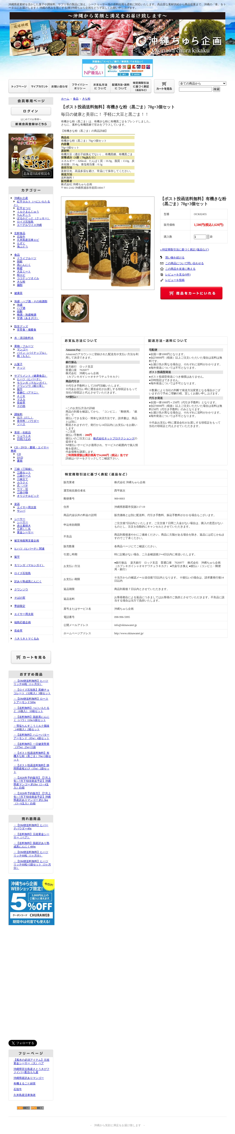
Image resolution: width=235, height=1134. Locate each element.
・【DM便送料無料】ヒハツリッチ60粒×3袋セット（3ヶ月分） (32, 865)
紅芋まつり (24, 208)
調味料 (18, 414)
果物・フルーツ (24, 346)
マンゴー (22, 349)
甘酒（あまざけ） (28, 318)
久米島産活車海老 (25, 1095)
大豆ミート (24, 271)
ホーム (65, 98)
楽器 (17, 504)
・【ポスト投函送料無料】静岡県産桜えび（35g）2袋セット (31, 769)
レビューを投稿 (175, 280)
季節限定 (19, 606)
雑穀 (19, 261)
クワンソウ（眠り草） (31, 385)
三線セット (24, 472)
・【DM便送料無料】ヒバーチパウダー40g (31, 827)
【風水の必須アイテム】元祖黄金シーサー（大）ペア (31, 1061)
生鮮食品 (19, 233)
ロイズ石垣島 (25, 221)
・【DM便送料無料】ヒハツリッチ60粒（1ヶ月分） (31, 682)
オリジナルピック (28, 495)
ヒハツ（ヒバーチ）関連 (29, 548)
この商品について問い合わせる (184, 263)
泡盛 (19, 304)
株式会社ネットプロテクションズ (113, 438)
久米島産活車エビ (28, 239)
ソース (21, 424)
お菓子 (18, 364)
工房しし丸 (24, 529)
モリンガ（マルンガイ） (32, 382)
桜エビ (21, 275)
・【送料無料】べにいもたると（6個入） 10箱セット (31, 709)
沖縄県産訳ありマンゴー (29, 1078)
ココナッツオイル (28, 278)
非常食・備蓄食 (26, 329)
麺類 (19, 285)
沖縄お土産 (21, 198)
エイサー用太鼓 (26, 507)
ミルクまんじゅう (28, 211)
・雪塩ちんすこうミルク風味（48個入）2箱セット (31, 727)
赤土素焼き (24, 525)
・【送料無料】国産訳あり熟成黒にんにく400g (31, 845)
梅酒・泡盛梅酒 (26, 314)
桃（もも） (24, 356)
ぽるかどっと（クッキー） (33, 218)
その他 (21, 406)
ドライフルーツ (26, 258)
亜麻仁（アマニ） (28, 392)
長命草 (21, 402)
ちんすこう (24, 214)
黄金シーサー (25, 532)
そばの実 (19, 597)
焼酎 (19, 311)
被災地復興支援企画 (26, 540)
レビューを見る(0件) (177, 274)
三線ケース (24, 475)
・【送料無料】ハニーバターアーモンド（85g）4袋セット (31, 736)
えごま (21, 396)
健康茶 (18, 293)
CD (19, 454)
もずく (21, 243)
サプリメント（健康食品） (30, 375)
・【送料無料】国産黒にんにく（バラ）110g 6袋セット (31, 718)
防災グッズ (21, 326)
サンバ (21, 510)
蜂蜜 (19, 268)
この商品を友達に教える (180, 268)
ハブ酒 (21, 308)
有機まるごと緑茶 (25, 1083)
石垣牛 (21, 236)
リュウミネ (24, 436)
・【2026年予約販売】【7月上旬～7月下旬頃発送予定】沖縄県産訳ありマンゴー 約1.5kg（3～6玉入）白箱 (32, 798)
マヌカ (21, 399)
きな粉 (21, 281)
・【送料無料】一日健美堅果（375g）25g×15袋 (31, 745)
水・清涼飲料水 (24, 338)
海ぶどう (22, 246)
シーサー (19, 519)
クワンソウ (21, 589)
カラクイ (22, 482)
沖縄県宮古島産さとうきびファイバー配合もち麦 (31, 1070)
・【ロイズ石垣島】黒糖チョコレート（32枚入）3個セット (32, 691)
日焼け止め (24, 439)
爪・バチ (22, 485)
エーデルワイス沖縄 (29, 225)
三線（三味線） (24, 469)
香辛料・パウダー (28, 421)
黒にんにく (24, 265)
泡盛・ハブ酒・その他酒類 (30, 301)
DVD (20, 457)
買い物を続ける (175, 257)
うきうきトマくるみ (26, 638)
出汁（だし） (25, 417)
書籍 (19, 460)
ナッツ (21, 367)
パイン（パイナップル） (32, 352)
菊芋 (19, 389)
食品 (17, 254)
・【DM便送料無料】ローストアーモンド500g (31, 700)
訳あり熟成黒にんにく (28, 581)
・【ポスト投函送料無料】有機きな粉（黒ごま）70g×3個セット (32, 756)
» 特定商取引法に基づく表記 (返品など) (184, 249)
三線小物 (22, 492)
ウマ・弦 (22, 489)
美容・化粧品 (22, 432)
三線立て (22, 479)
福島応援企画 (22, 622)
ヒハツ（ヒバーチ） (29, 379)
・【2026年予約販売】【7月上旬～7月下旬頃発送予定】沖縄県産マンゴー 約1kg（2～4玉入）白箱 (32, 782)
